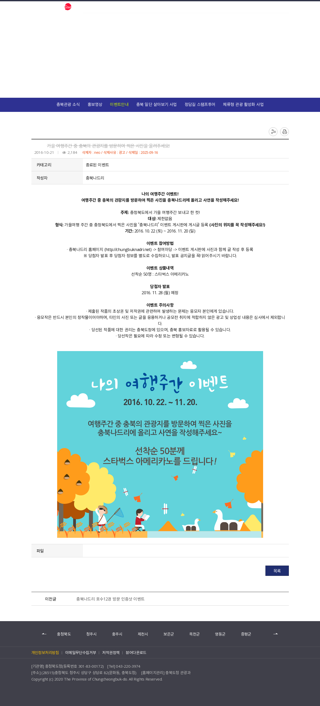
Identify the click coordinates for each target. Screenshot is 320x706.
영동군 (220, 634)
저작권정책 (110, 652)
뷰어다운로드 (136, 652)
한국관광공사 (113, 7)
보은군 (168, 634)
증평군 (246, 634)
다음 (276, 634)
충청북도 (64, 634)
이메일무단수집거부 (80, 652)
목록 (277, 571)
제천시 (143, 634)
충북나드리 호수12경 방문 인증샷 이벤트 (110, 599)
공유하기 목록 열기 (273, 131)
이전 (44, 634)
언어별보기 (276, 7)
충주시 (117, 634)
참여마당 (150, 74)
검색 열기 (268, 7)
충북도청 (90, 7)
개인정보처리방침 (45, 652)
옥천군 (194, 634)
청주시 (91, 634)
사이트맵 (285, 7)
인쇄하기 (284, 131)
